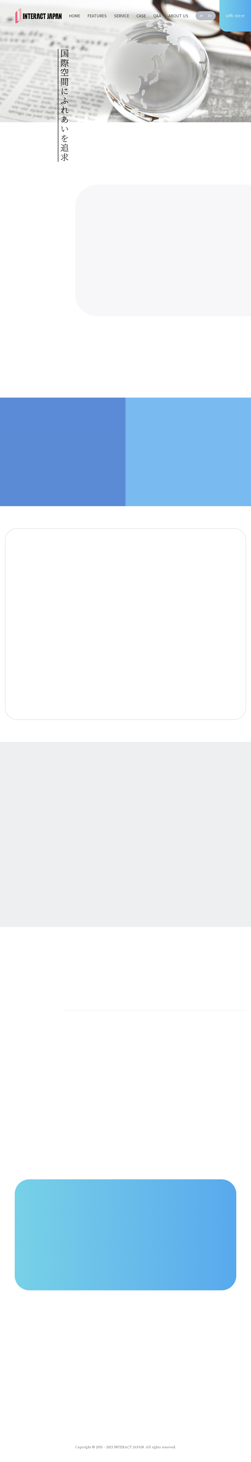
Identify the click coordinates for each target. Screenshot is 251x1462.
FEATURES (97, 16)
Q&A (157, 16)
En (210, 16)
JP (201, 16)
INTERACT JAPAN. (129, 1447)
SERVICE (121, 16)
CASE (141, 16)
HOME (74, 16)
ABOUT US (178, 16)
